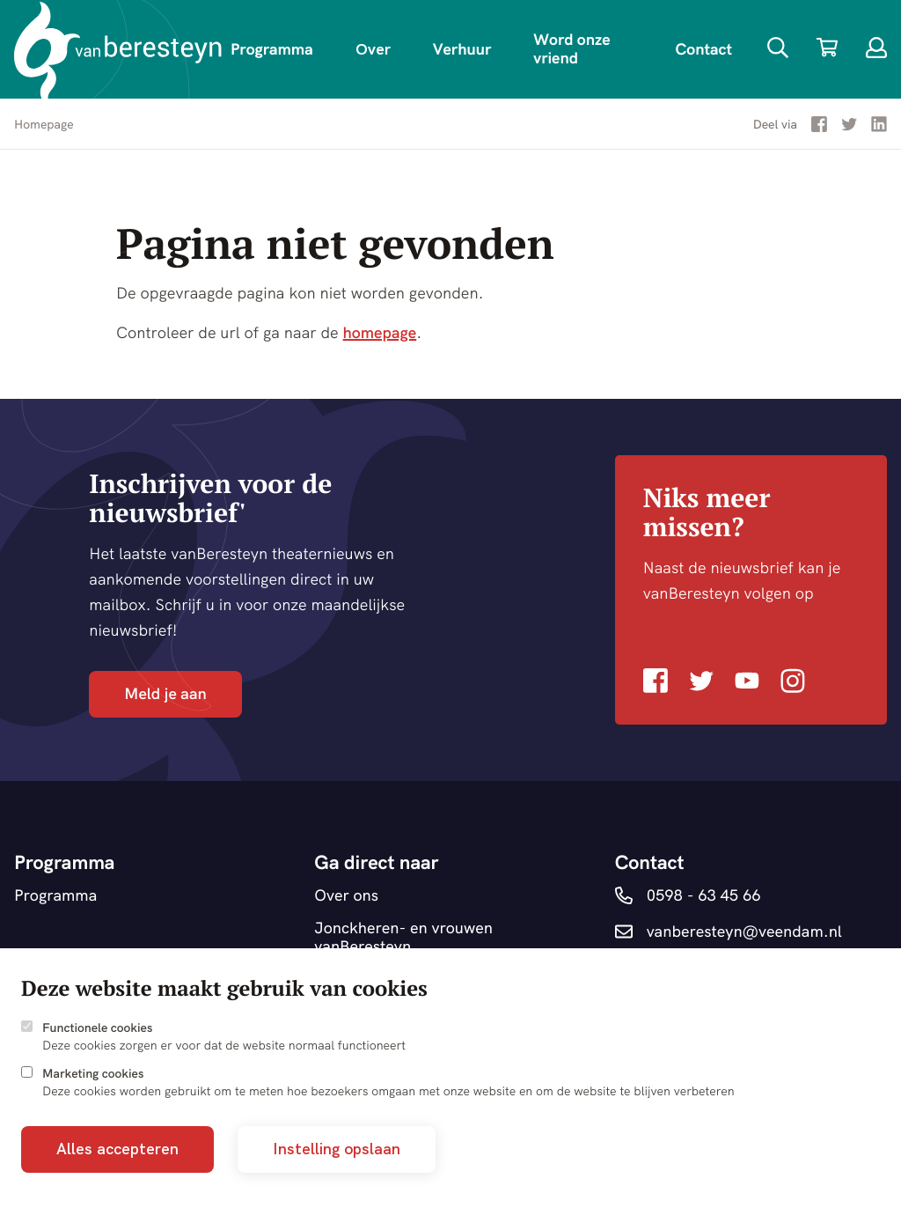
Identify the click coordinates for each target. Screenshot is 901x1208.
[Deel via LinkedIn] (879, 128)
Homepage (44, 124)
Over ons (346, 896)
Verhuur (462, 49)
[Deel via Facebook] (819, 128)
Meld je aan (165, 693)
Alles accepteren (117, 1148)
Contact (704, 49)
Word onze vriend (571, 48)
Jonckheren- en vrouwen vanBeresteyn (403, 937)
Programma (272, 49)
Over (373, 49)
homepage (380, 332)
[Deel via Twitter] (849, 128)
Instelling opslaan (336, 1148)
